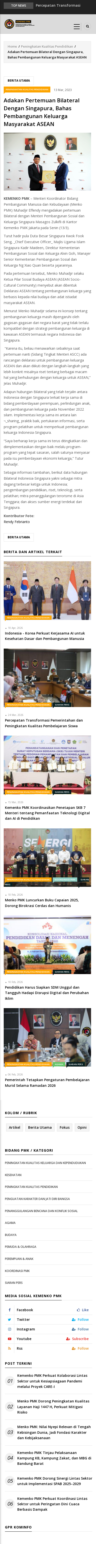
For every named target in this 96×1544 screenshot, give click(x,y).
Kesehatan (13, 1175)
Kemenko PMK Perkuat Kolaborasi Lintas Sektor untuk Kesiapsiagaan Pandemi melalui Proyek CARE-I (52, 1381)
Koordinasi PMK (65, 879)
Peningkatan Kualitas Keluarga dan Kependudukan (45, 1163)
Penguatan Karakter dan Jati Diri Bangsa (37, 1199)
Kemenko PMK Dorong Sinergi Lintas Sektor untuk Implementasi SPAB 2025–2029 (54, 1481)
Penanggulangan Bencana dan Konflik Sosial (41, 1211)
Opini (82, 1127)
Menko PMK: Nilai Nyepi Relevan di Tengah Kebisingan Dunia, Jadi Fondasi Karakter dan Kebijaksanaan (54, 1432)
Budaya (11, 1235)
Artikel (14, 1127)
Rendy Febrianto (17, 521)
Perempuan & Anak (19, 1259)
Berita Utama (19, 80)
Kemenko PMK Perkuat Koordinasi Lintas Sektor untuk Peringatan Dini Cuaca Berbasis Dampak (52, 1504)
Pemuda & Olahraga (20, 1247)
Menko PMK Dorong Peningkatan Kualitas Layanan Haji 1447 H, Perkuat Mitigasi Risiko (53, 1407)
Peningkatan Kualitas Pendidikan (47, 46)
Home (12, 46)
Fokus (65, 1127)
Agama (59, 1064)
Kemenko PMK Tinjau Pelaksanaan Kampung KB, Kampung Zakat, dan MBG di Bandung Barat (54, 1458)
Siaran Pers (62, 704)
